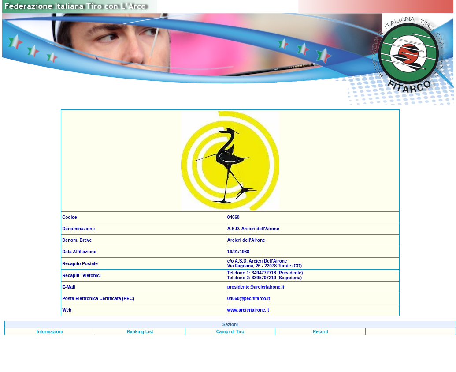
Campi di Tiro (230, 331)
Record (320, 331)
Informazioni (50, 331)
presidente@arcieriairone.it (255, 287)
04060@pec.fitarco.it (248, 298)
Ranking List (140, 331)
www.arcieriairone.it (248, 310)
